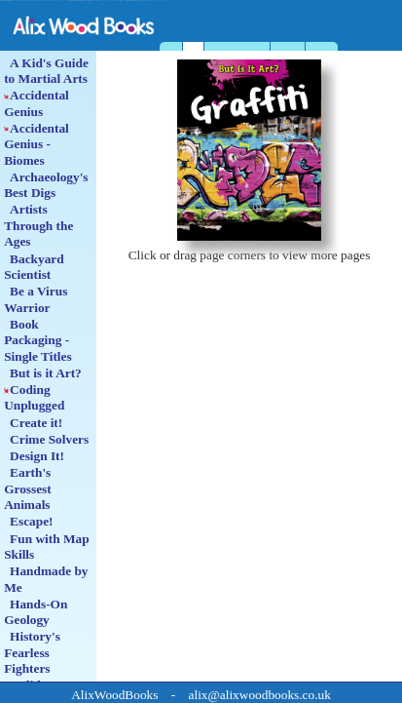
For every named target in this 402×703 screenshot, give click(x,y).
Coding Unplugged (34, 397)
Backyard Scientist (34, 267)
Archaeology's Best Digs (46, 185)
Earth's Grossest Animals (28, 488)
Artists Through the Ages (38, 225)
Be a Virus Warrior (35, 299)
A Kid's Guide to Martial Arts (46, 71)
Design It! (34, 456)
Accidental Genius (36, 103)
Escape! (28, 521)
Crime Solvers (46, 439)
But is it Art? (43, 373)
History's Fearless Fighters (32, 652)
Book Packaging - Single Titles (38, 340)
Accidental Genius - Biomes (36, 144)
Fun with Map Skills (46, 546)
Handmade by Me (46, 579)
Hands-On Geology (35, 612)
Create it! (33, 422)
